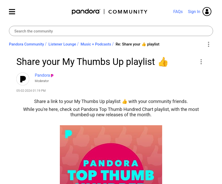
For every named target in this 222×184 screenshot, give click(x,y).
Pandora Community (110, 12)
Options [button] (208, 44)
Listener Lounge (62, 44)
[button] (201, 61)
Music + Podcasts (96, 44)
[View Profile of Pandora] (42, 75)
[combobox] (111, 31)
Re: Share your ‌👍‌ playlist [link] (137, 44)
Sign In (194, 11)
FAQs (178, 11)
